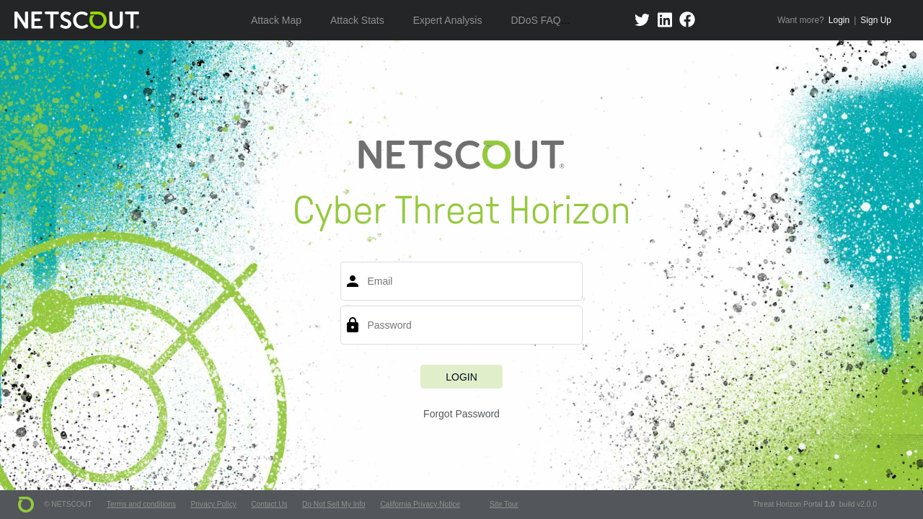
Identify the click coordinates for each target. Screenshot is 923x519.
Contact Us (269, 504)
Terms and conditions (141, 504)
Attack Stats (357, 20)
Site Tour (504, 504)
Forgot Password (461, 414)
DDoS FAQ (535, 20)
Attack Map (276, 20)
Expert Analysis (447, 20)
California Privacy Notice (420, 504)
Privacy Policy (213, 504)
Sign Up (875, 20)
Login (839, 20)
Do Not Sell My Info (334, 504)
